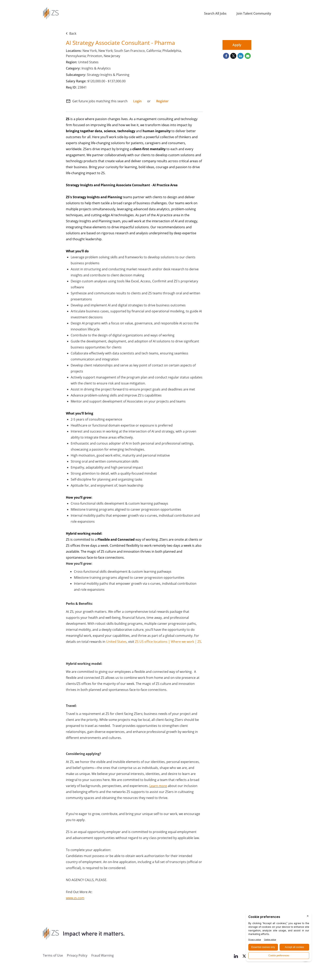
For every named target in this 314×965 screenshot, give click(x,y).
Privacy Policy (77, 955)
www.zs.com (75, 898)
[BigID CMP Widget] (279, 937)
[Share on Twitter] (233, 55)
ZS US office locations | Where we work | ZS (168, 641)
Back (71, 33)
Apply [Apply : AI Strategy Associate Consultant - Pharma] (236, 45)
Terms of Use (53, 955)
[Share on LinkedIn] (240, 55)
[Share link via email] (247, 55)
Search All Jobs (215, 13)
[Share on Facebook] (226, 55)
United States (116, 641)
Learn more (158, 786)
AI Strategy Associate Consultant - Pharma (120, 42)
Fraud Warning (102, 955)
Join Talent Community (254, 13)
